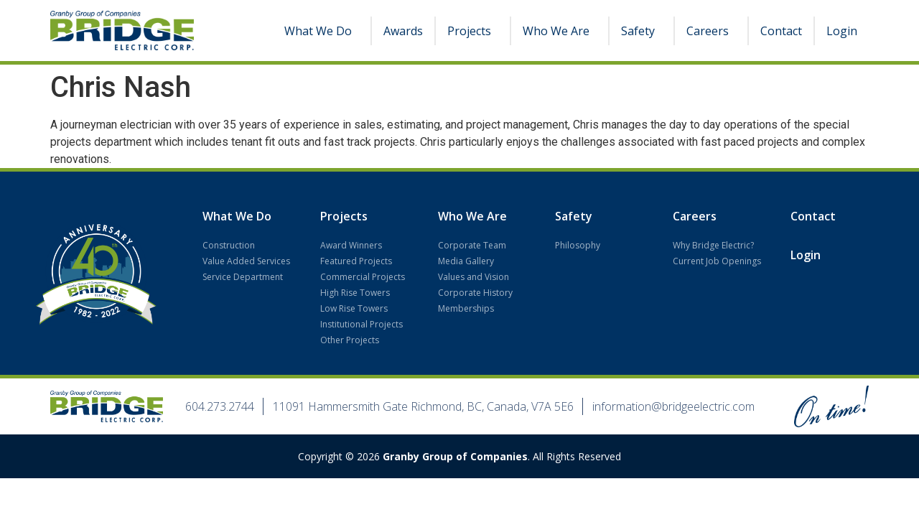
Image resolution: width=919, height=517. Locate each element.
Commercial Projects (362, 277)
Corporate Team (472, 245)
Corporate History (475, 293)
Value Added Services (246, 261)
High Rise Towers (355, 293)
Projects (472, 31)
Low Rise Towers (354, 308)
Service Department (242, 277)
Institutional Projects (361, 324)
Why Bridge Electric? (713, 245)
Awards (403, 31)
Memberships (466, 308)
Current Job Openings (717, 261)
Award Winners (351, 245)
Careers (711, 31)
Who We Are (560, 31)
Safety (641, 31)
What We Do (321, 31)
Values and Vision (473, 277)
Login (841, 31)
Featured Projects (356, 261)
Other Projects (349, 340)
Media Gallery (466, 261)
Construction (228, 245)
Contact (781, 31)
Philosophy (577, 245)
